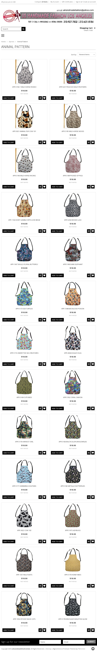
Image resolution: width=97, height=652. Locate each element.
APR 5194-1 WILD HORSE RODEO (24, 87)
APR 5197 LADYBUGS (73, 530)
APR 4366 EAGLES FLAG (72, 353)
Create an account (89, 2)
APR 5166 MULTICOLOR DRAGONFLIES (73, 442)
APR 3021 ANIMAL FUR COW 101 (24, 131)
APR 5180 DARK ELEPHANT (73, 264)
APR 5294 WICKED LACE (72, 220)
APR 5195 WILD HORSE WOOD (73, 131)
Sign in (78, 2)
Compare (41, 2)
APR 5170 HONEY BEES (72, 575)
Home (3, 42)
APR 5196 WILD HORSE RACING (24, 175)
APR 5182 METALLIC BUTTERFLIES (73, 486)
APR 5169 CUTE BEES (24, 397)
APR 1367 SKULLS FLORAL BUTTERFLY (24, 264)
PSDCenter (81, 649)
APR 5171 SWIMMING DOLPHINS (24, 486)
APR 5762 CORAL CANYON (72, 397)
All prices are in (8, 2)
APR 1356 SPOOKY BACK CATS (24, 619)
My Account (55, 2)
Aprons (11, 42)
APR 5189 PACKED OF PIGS (73, 175)
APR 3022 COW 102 (24, 530)
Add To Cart (8, 98)
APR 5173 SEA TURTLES (24, 308)
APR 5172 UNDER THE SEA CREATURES (24, 353)
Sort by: (74, 55)
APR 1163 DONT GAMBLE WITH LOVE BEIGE (24, 220)
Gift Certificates (67, 2)
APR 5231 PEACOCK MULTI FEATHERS (73, 87)
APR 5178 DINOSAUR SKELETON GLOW (72, 619)
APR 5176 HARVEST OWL (24, 442)
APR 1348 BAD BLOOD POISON (72, 308)
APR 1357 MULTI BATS (24, 575)
